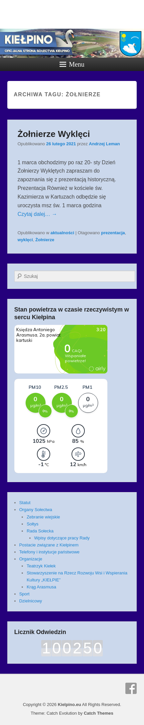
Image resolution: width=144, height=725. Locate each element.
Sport (24, 593)
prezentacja (113, 232)
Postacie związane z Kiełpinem (48, 544)
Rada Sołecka (40, 530)
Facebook (131, 688)
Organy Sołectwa (35, 509)
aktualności (62, 232)
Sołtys (32, 523)
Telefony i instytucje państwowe (49, 551)
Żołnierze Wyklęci (54, 134)
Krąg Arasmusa (41, 586)
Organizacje (30, 558)
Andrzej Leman (104, 143)
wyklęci (25, 239)
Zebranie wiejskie (43, 516)
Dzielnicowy (30, 600)
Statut (25, 502)
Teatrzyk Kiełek (41, 565)
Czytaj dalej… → (37, 214)
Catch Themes (98, 713)
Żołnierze (44, 239)
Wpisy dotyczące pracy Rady (62, 537)
